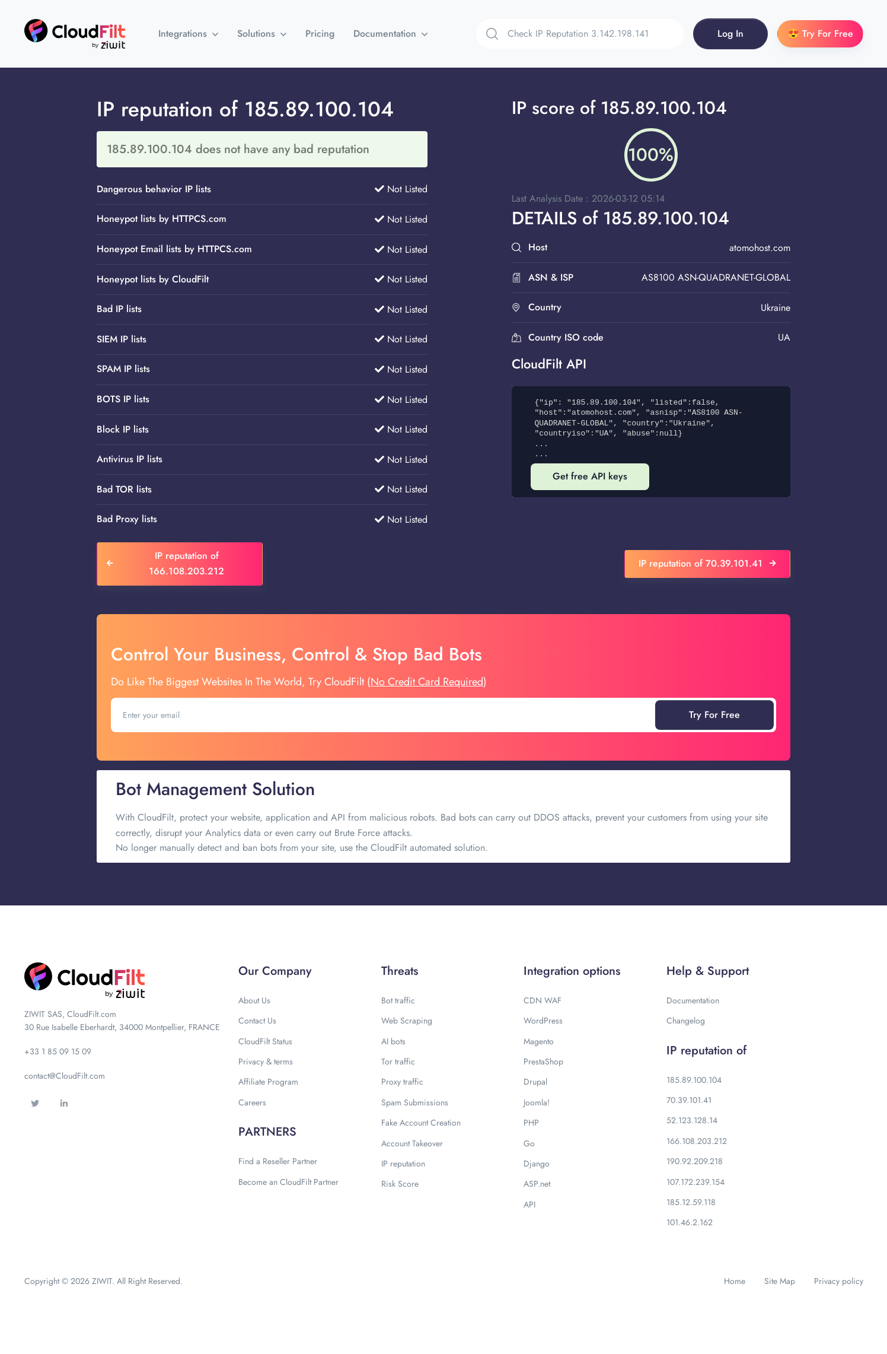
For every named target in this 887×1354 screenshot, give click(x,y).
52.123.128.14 (691, 1120)
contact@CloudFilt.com (64, 1076)
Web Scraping (406, 1020)
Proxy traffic (402, 1082)
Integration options (572, 971)
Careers (252, 1102)
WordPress (543, 1020)
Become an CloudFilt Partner (288, 1182)
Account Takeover (412, 1143)
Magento (539, 1041)
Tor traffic (398, 1061)
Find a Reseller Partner (277, 1161)
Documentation (386, 33)
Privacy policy (838, 1281)
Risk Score (400, 1184)
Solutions (257, 33)
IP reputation (403, 1163)
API (529, 1204)
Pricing (319, 33)
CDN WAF (542, 1000)
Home (734, 1281)
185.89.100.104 (694, 1080)
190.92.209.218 (694, 1161)
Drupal (535, 1082)
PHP (531, 1123)
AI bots (393, 1041)
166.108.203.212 (696, 1141)
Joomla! (537, 1102)
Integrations (184, 33)
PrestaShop (543, 1061)
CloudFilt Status (265, 1041)
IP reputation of (706, 1050)
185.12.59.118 (691, 1202)
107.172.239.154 (695, 1182)
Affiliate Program (268, 1082)
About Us (254, 1000)
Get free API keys (590, 476)
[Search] (596, 34)
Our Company (274, 971)
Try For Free (714, 715)
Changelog (685, 1020)
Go (529, 1143)
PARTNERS (267, 1131)
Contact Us (257, 1020)
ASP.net (537, 1184)
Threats (399, 971)
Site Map (779, 1281)
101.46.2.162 (689, 1222)
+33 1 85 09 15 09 (57, 1051)
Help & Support (707, 971)
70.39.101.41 (688, 1100)
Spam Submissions (414, 1102)
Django (537, 1163)
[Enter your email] (384, 715)
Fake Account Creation (421, 1123)
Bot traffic (398, 1000)
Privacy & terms (265, 1061)
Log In (730, 33)
